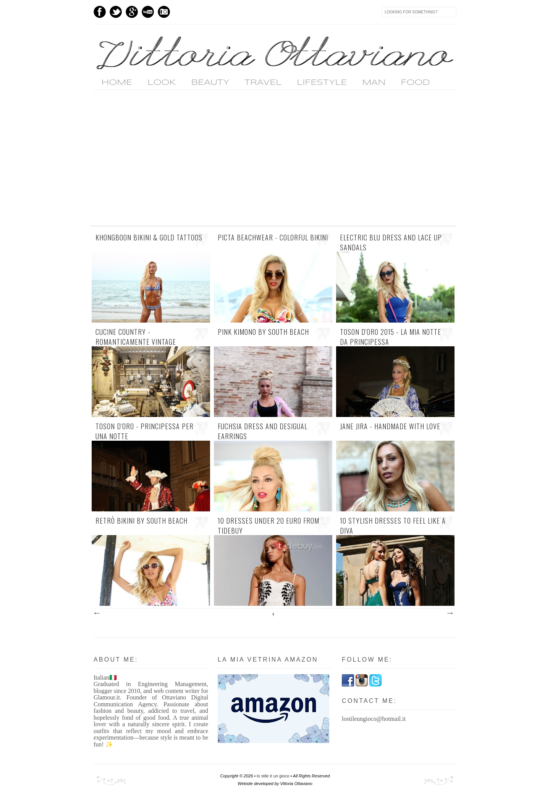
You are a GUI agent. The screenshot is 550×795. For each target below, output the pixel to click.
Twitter (116, 12)
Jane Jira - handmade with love (390, 426)
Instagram (164, 12)
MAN (373, 82)
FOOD (415, 82)
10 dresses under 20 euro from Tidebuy (268, 525)
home (116, 82)
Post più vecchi (450, 613)
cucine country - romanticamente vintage (135, 336)
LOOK (161, 82)
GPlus (132, 12)
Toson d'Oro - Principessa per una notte (144, 431)
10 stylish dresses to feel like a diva (393, 525)
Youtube (148, 12)
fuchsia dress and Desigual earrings (262, 431)
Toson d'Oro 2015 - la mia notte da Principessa (390, 336)
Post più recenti (97, 613)
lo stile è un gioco (273, 776)
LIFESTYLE (322, 82)
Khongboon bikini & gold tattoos (148, 237)
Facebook (100, 12)
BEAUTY (210, 82)
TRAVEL (262, 82)
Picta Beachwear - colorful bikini (273, 237)
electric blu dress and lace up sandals (391, 242)
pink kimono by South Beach (263, 332)
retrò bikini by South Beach (141, 521)
